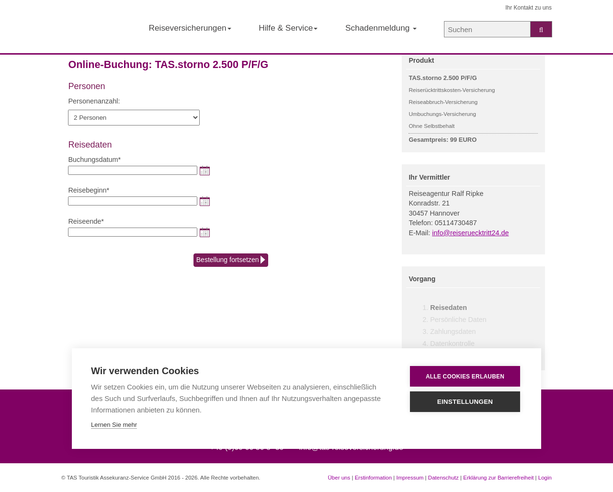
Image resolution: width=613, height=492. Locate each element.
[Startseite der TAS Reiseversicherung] (91, 26)
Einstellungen (465, 401)
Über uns (339, 478)
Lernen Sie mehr (114, 424)
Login (545, 478)
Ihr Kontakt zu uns (528, 7)
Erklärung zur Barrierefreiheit (498, 478)
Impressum (409, 478)
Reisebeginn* (88, 190)
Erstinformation (373, 478)
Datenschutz (443, 478)
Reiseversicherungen (189, 28)
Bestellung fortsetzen (231, 260)
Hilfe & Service (288, 28)
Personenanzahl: (94, 101)
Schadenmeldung (381, 28)
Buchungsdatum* (94, 159)
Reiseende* (85, 221)
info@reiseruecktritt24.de (470, 233)
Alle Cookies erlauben (465, 376)
